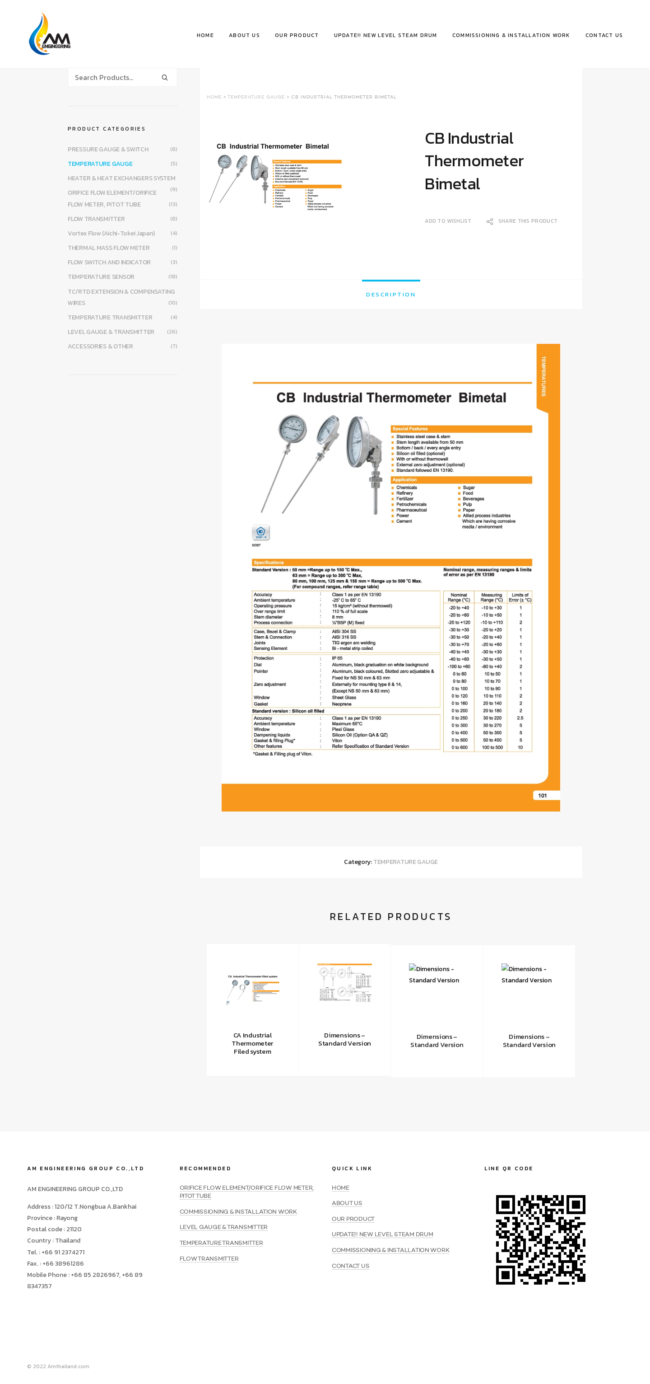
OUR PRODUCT (297, 35)
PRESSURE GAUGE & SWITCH (108, 149)
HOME (205, 35)
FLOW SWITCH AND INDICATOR (109, 262)
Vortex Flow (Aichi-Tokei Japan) (111, 233)
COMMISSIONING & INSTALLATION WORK (511, 35)
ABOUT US (244, 35)
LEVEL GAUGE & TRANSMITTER (111, 332)
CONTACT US (604, 35)
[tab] (391, 294)
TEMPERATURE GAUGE (256, 97)
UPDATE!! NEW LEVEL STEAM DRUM (385, 35)
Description (391, 294)
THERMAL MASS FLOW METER (109, 248)
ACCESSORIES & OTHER (100, 346)
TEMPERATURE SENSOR (101, 276)
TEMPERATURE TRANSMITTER (110, 317)
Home (214, 97)
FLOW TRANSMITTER (96, 219)
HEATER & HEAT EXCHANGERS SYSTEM (121, 178)
